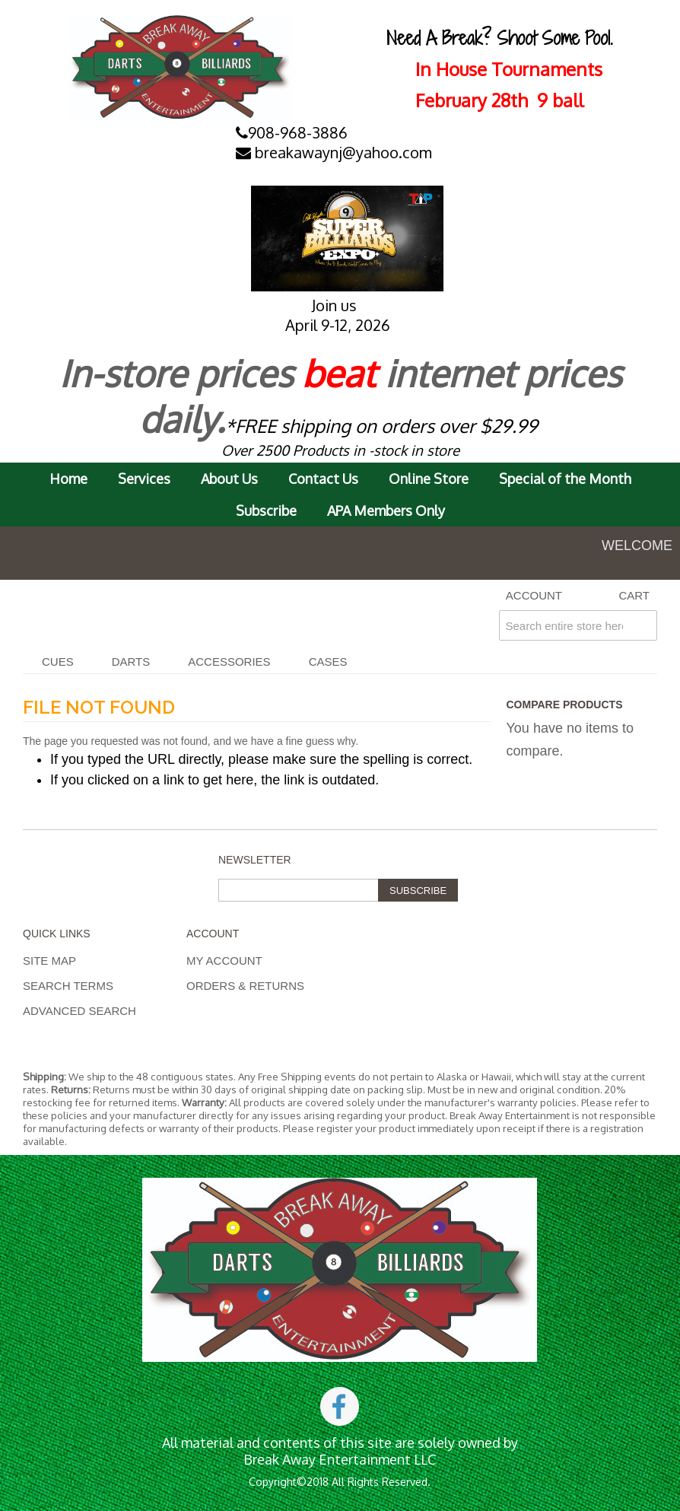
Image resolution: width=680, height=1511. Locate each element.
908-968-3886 (292, 132)
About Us (229, 478)
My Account (224, 960)
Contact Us (323, 478)
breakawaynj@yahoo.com (334, 152)
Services (144, 478)
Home (68, 478)
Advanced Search (79, 1010)
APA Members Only (386, 510)
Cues (58, 661)
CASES (328, 661)
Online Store (429, 478)
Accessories (229, 661)
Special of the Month (565, 478)
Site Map (49, 960)
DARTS (131, 661)
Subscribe (266, 510)
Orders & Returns (245, 985)
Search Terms (68, 985)
